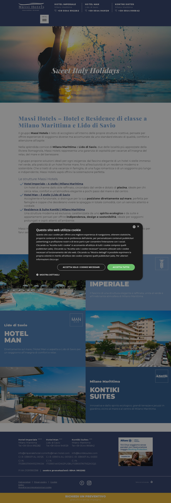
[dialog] (85, 251)
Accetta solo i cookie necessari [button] (81, 267)
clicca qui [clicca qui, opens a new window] (54, 259)
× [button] (138, 227)
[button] (48, 274)
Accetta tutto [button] (121, 267)
